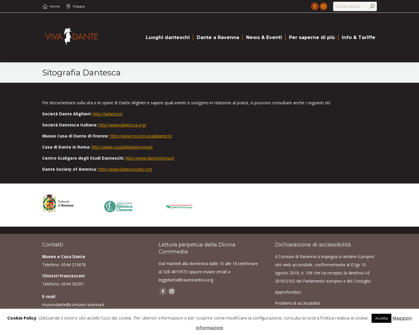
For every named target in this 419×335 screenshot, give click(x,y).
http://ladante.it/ (108, 114)
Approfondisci (288, 292)
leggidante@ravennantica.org (186, 280)
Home (54, 6)
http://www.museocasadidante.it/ (141, 136)
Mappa (79, 6)
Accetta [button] (381, 318)
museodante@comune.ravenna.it (73, 304)
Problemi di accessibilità (297, 303)
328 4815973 (175, 271)
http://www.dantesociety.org (125, 169)
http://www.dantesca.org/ (122, 125)
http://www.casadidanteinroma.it (122, 147)
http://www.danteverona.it (149, 158)
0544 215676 (73, 264)
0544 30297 (72, 284)
